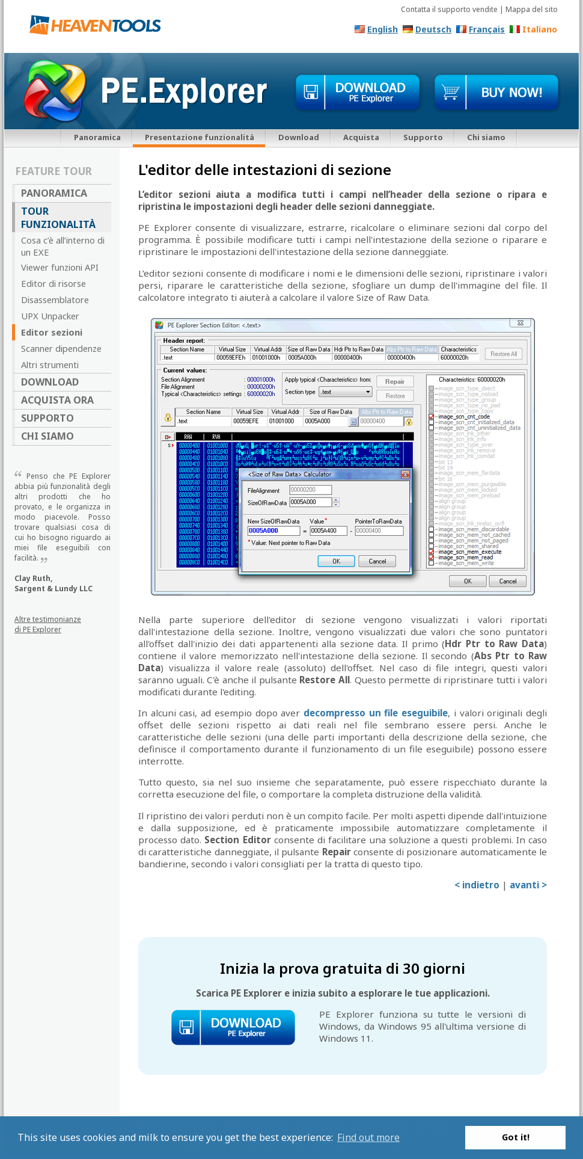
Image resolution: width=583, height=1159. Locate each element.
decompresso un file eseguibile (376, 713)
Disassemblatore (55, 300)
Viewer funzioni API (60, 267)
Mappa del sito (531, 9)
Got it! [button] (516, 1137)
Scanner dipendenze (61, 348)
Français (487, 29)
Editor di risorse (53, 283)
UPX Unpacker (50, 316)
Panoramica (97, 137)
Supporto (423, 137)
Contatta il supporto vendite (449, 9)
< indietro (476, 885)
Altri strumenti (50, 364)
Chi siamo (486, 137)
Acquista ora (57, 400)
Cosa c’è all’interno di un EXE (63, 246)
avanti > (528, 885)
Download (298, 137)
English (382, 29)
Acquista (361, 137)
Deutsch (433, 29)
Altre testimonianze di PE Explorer (47, 624)
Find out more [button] (368, 1137)
